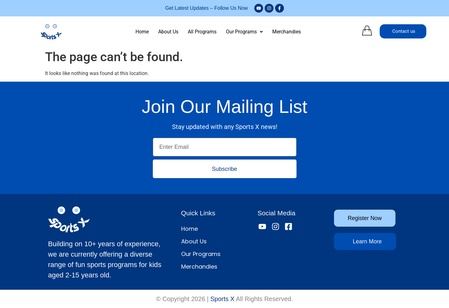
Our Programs (244, 32)
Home (142, 32)
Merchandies (286, 32)
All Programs (202, 32)
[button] (244, 32)
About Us (168, 32)
